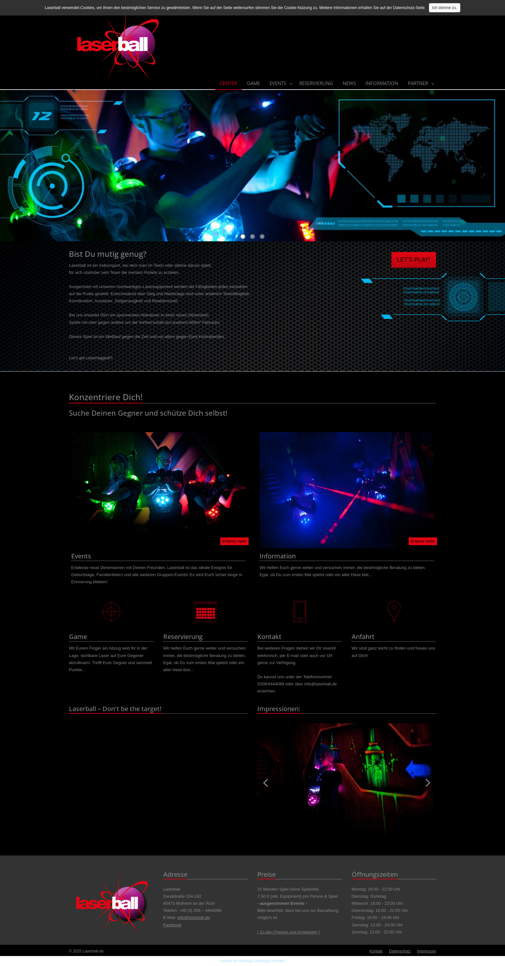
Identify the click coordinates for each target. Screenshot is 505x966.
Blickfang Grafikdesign (255, 961)
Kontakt (376, 951)
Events (278, 83)
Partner (418, 83)
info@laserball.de (193, 917)
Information (382, 83)
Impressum (426, 951)
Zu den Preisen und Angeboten (288, 932)
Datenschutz (400, 951)
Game (253, 83)
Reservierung (316, 83)
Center (228, 83)
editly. (281, 961)
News (349, 83)
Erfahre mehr (234, 541)
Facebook (172, 925)
